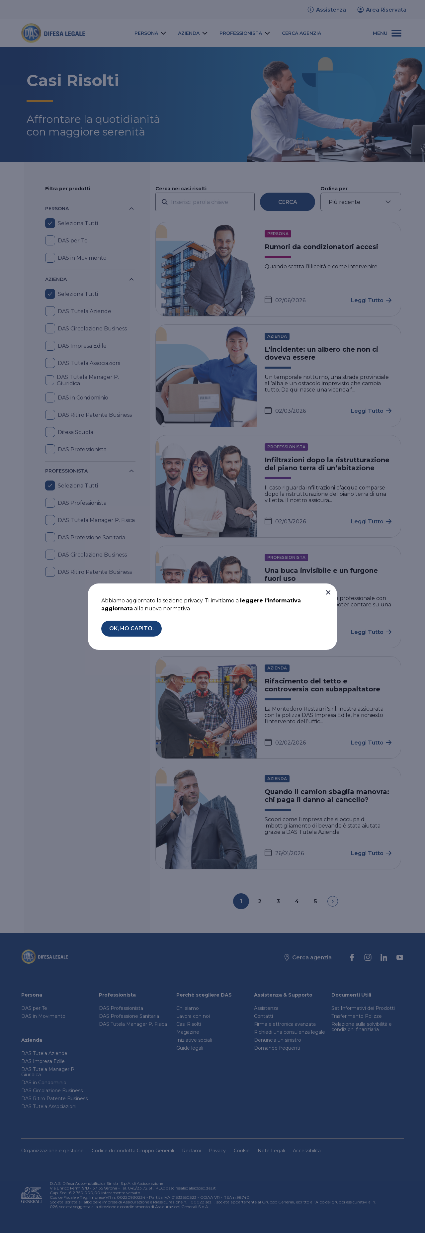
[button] (328, 592)
